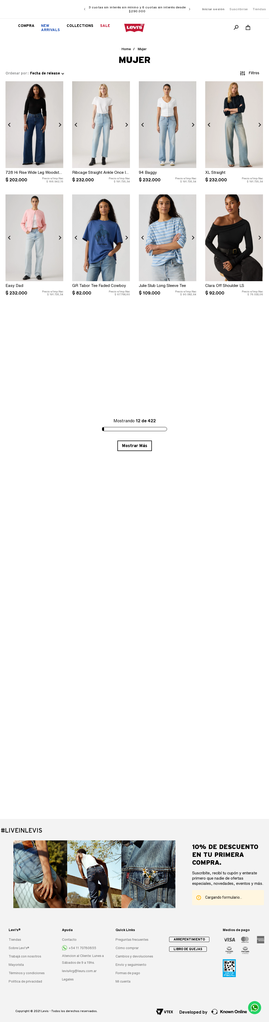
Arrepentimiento (189, 939)
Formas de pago (128, 973)
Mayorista (16, 964)
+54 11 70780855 (82, 948)
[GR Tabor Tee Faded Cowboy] (101, 246)
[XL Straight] (234, 133)
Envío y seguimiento (131, 964)
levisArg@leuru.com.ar (79, 971)
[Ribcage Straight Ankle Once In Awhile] (101, 133)
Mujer (142, 49)
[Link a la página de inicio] (126, 49)
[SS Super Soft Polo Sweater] (168, 360)
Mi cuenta (123, 981)
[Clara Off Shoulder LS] (234, 246)
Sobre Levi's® (19, 948)
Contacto (69, 939)
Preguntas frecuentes (132, 939)
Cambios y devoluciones (134, 956)
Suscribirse (239, 9)
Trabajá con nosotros (25, 956)
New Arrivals (50, 28)
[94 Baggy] (168, 133)
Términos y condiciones (26, 973)
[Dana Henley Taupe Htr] (101, 360)
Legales (67, 979)
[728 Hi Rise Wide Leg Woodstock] (34, 133)
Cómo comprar (127, 948)
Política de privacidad (25, 981)
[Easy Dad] (34, 246)
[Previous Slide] (85, 9)
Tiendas (259, 9)
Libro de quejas (188, 949)
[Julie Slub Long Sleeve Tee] (168, 246)
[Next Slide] (189, 9)
